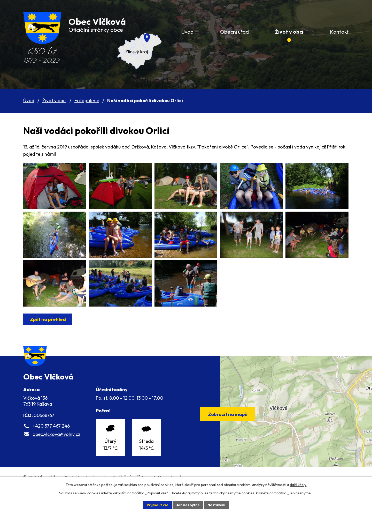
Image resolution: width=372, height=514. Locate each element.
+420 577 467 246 (51, 448)
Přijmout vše (157, 504)
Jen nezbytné (188, 504)
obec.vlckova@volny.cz (56, 456)
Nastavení (217, 504)
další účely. (298, 484)
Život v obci (54, 100)
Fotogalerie (86, 100)
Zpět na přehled (48, 336)
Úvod (28, 100)
